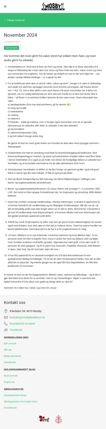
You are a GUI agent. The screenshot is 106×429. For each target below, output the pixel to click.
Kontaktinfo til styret (22, 323)
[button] (5, 6)
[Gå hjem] (53, 6)
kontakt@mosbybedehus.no (27, 317)
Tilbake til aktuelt (14, 20)
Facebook (16, 329)
